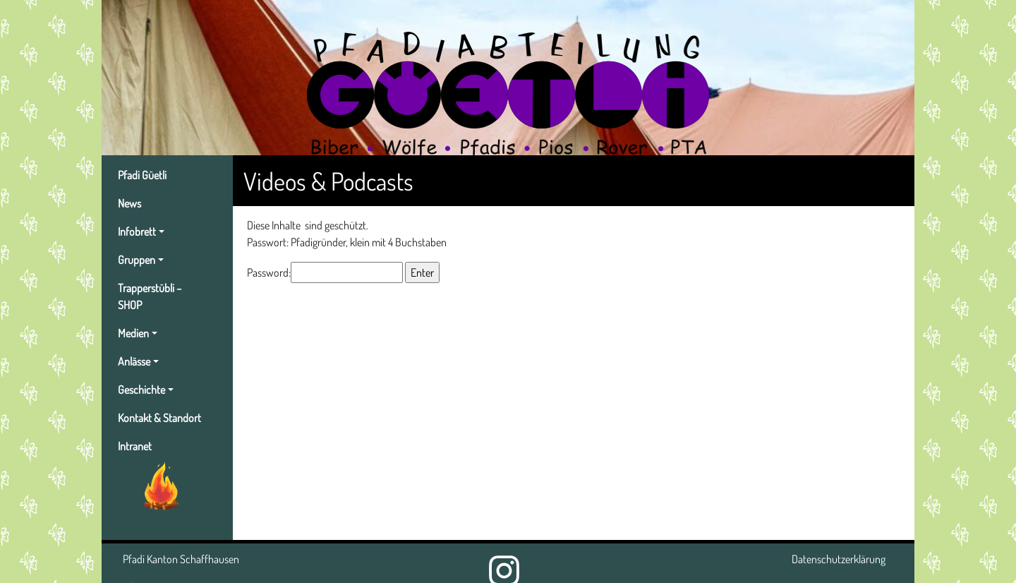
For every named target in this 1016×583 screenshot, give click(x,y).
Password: (325, 272)
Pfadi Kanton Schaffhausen (181, 559)
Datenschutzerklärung (838, 559)
